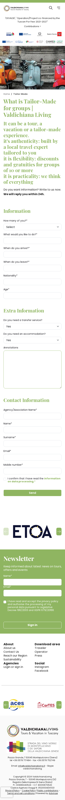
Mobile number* (13, 464)
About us (9, 648)
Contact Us (11, 652)
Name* (7, 423)
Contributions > (32, 26)
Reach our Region (15, 656)
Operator (41, 652)
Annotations (10, 347)
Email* (7, 451)
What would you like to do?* (20, 234)
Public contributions (48, 790)
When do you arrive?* (16, 248)
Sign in (32, 625)
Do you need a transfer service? (22, 320)
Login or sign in (13, 667)
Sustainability (12, 659)
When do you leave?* (16, 261)
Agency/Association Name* (20, 409)
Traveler (40, 648)
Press (38, 656)
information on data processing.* (34, 480)
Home (6, 94)
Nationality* (10, 275)
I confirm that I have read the (34, 480)
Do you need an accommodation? (24, 333)
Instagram (42, 667)
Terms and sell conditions (21, 793)
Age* (6, 289)
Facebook (41, 671)
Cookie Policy (29, 790)
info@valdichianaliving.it (31, 765)
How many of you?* (15, 220)
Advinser (53, 793)
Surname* (9, 437)
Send (32, 493)
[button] (59, 531)
